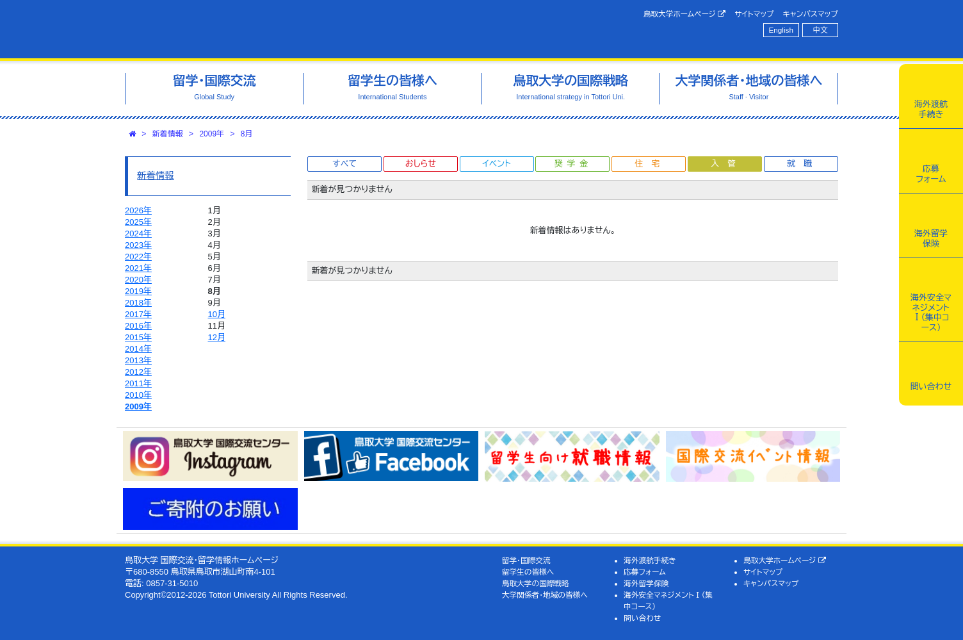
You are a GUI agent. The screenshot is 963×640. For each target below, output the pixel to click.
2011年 (138, 383)
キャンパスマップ (810, 14)
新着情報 (167, 133)
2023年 (138, 245)
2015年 (138, 337)
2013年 (138, 360)
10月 (216, 314)
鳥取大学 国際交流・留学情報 (305, 29)
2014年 (138, 349)
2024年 (138, 233)
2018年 (138, 303)
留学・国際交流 (526, 560)
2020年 (138, 279)
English (781, 30)
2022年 (138, 256)
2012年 (138, 372)
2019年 (138, 291)
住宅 (651, 163)
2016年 (138, 326)
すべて (344, 163)
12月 (216, 337)
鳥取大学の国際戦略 (535, 583)
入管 (727, 163)
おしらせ (420, 163)
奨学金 (573, 163)
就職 (803, 163)
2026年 (138, 210)
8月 (247, 133)
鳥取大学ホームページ (684, 14)
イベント (496, 163)
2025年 (138, 222)
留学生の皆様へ (528, 572)
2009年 (211, 133)
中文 (820, 30)
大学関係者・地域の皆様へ (545, 595)
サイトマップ (753, 14)
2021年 (138, 268)
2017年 (138, 314)
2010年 (138, 395)
